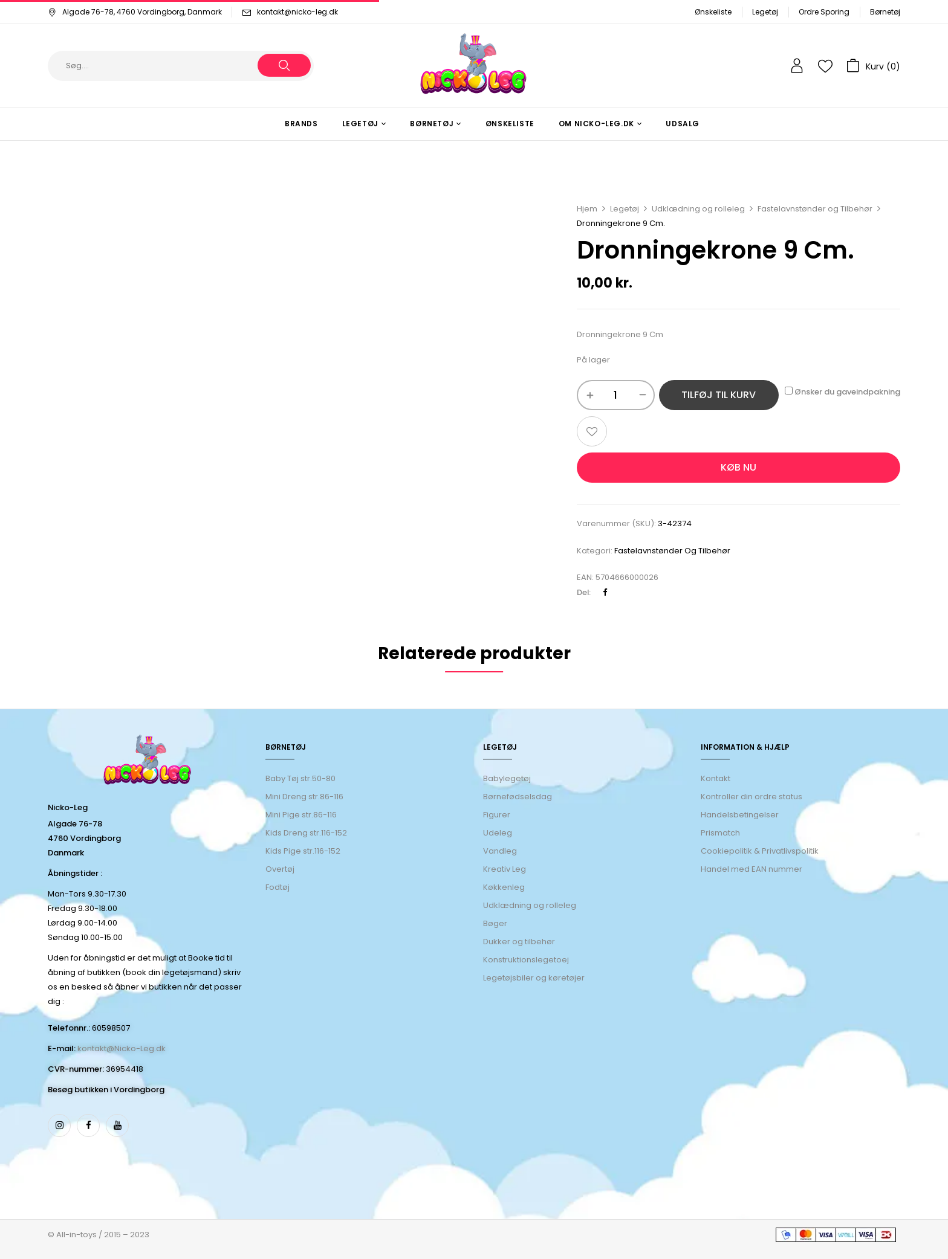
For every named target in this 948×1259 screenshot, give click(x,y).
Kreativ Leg (504, 869)
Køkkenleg (504, 887)
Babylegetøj (507, 778)
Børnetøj (885, 12)
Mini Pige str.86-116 (301, 814)
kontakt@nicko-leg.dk (297, 12)
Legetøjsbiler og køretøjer (534, 978)
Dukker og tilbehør (519, 941)
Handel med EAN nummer (751, 869)
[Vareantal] (616, 395)
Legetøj (765, 12)
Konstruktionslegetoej (526, 959)
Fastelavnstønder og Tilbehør (815, 208)
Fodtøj (277, 887)
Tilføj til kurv (718, 395)
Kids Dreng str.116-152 (306, 833)
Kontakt (715, 778)
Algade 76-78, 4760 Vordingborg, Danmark (135, 12)
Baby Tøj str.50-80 (300, 778)
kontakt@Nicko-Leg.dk (121, 1048)
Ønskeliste (713, 12)
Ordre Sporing (824, 12)
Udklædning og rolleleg (698, 208)
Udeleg (497, 833)
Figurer (496, 814)
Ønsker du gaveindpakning (842, 392)
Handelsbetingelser (740, 814)
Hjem (587, 208)
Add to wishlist (592, 431)
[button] (873, 66)
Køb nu (738, 467)
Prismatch (720, 833)
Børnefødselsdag (517, 796)
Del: (584, 592)
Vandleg (500, 851)
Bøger (495, 923)
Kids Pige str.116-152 (302, 851)
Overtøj (280, 869)
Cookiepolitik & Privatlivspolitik (760, 851)
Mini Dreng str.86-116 (304, 796)
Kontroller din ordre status (751, 796)
